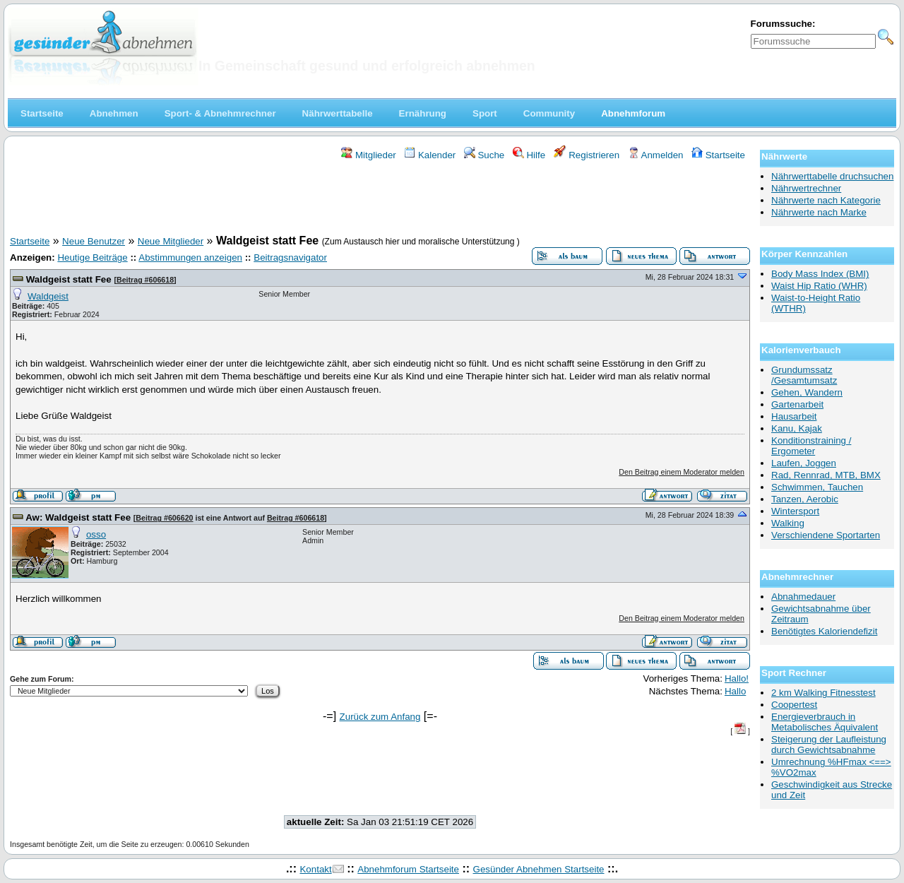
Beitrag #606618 (145, 279)
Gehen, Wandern (807, 392)
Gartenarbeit (797, 404)
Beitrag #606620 (164, 518)
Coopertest (794, 704)
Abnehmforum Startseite (408, 869)
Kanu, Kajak (796, 428)
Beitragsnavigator (290, 257)
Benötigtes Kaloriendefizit (824, 631)
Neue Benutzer (93, 241)
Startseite (718, 155)
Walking (787, 523)
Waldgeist (48, 296)
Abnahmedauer (803, 596)
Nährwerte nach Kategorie (826, 200)
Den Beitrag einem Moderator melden (681, 472)
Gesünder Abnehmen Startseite (539, 869)
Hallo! (737, 678)
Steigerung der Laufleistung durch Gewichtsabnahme (828, 744)
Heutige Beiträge (92, 257)
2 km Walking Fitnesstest (823, 692)
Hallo (735, 691)
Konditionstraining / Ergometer (811, 445)
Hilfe (529, 155)
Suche (484, 155)
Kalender (430, 155)
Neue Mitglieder (170, 241)
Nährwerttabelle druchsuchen (832, 176)
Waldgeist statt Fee (70, 279)
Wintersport (795, 511)
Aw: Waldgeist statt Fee (79, 517)
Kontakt (315, 869)
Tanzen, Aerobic (804, 499)
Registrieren (587, 155)
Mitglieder (368, 155)
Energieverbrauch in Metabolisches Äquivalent (824, 722)
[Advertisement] (380, 200)
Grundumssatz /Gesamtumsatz (804, 375)
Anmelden (656, 155)
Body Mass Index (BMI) (820, 273)
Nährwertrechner (806, 188)
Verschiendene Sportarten (825, 535)
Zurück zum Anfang (380, 716)
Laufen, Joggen (803, 463)
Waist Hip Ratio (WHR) (819, 285)
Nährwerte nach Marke (819, 212)
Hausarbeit (793, 416)
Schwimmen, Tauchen (817, 487)
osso (96, 534)
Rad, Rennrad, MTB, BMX (826, 475)
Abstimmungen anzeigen (190, 257)
